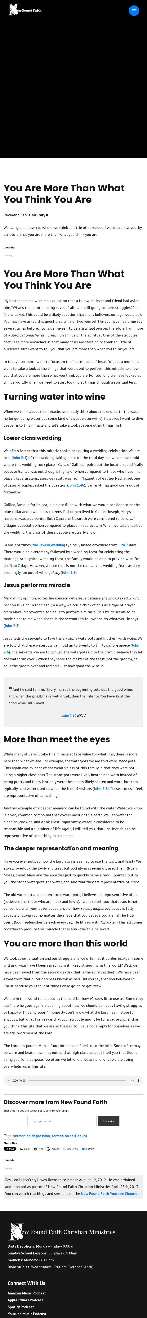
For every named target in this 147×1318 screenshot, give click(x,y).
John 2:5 (11, 625)
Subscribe (109, 1121)
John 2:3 (69, 572)
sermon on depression (31, 1135)
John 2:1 (19, 457)
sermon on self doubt (69, 1135)
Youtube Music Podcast (27, 1313)
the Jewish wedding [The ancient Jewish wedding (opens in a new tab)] (48, 544)
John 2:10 (68, 715)
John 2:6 (101, 788)
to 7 (124, 544)
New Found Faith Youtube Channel (110, 1193)
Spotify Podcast (21, 1306)
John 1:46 (76, 485)
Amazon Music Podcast (27, 1293)
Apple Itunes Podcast (25, 1300)
